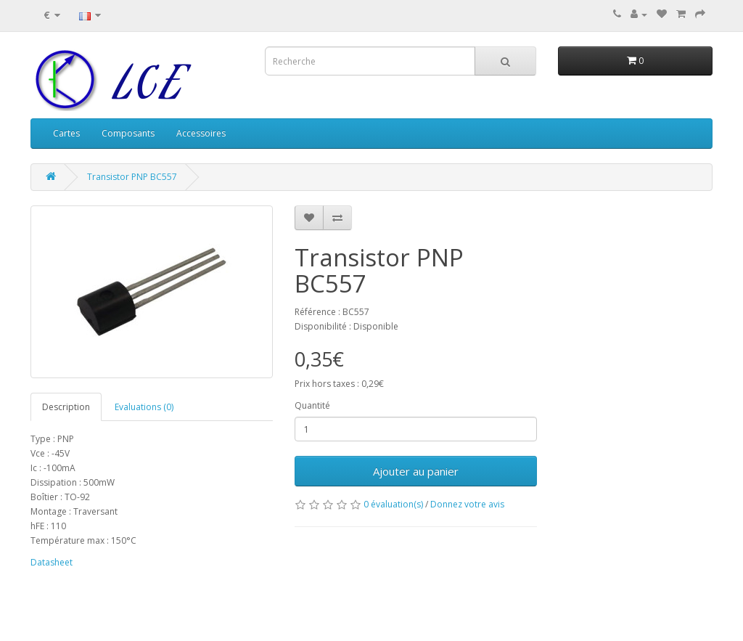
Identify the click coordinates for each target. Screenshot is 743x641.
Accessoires (201, 133)
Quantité (312, 405)
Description (66, 407)
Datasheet (51, 562)
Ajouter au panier (416, 471)
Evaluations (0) (144, 407)
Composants (128, 133)
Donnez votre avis (467, 504)
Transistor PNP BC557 (132, 177)
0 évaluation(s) (393, 504)
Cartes (66, 133)
